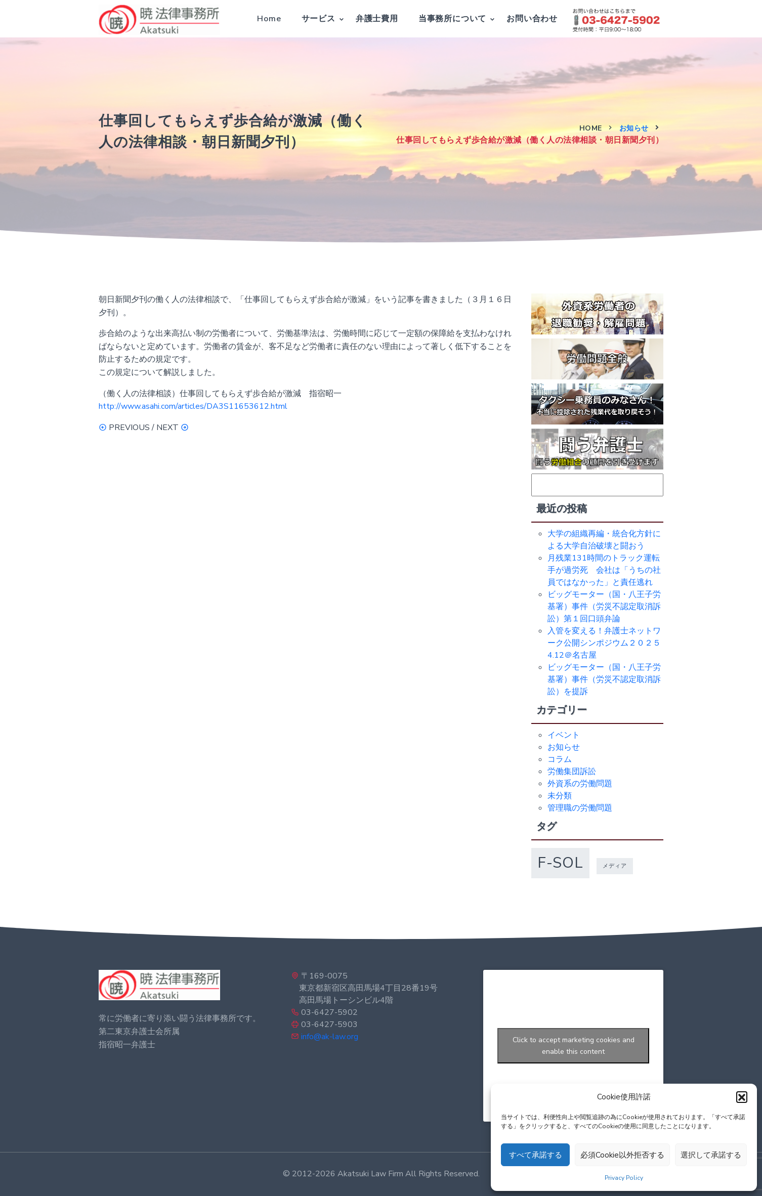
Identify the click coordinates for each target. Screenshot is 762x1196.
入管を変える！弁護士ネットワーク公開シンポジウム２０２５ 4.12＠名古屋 (608, 643)
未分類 (559, 795)
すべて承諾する (535, 1155)
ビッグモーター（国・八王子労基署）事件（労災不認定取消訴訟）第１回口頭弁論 (604, 606)
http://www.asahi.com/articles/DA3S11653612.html (193, 406)
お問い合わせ (532, 18)
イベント (563, 735)
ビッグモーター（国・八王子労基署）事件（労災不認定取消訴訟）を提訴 (604, 679)
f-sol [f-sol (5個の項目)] (560, 862)
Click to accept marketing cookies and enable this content (573, 1045)
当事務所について (452, 18)
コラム (559, 759)
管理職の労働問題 (579, 808)
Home (269, 18)
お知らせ (634, 128)
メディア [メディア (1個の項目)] (615, 866)
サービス (318, 18)
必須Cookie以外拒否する (622, 1155)
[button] (742, 1097)
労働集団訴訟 (571, 771)
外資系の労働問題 (579, 783)
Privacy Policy (624, 1178)
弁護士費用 (377, 18)
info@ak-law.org (329, 1036)
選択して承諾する (711, 1155)
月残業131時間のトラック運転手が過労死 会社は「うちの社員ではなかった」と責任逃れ (604, 570)
